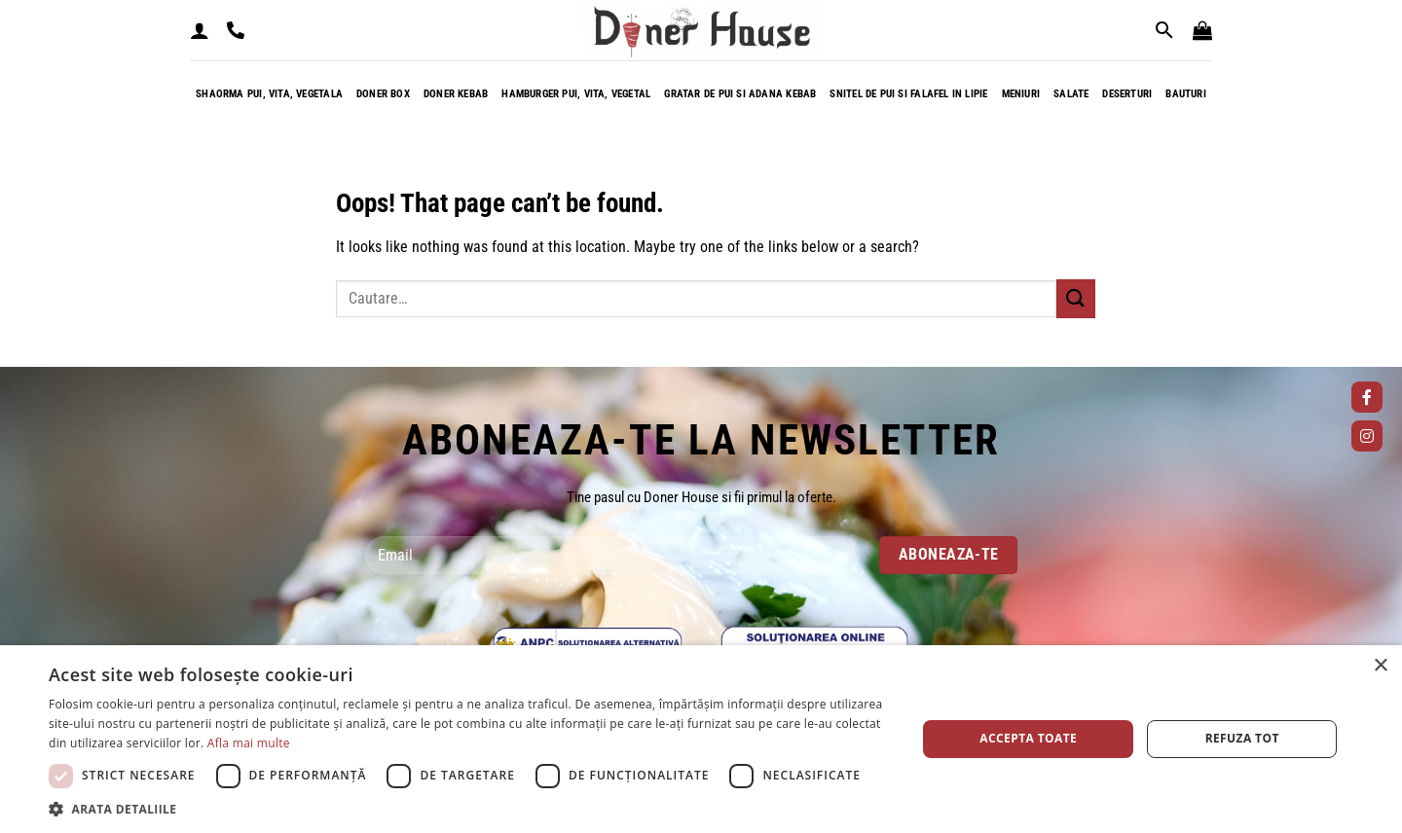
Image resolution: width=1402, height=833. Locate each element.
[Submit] (1075, 298)
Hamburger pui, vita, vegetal (575, 94)
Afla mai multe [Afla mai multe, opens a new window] (248, 743)
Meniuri (1021, 94)
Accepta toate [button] (1028, 738)
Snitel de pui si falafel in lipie (908, 94)
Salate (1070, 94)
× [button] (1380, 666)
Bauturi (1185, 94)
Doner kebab (456, 94)
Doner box (383, 94)
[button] (199, 30)
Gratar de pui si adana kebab (740, 94)
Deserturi (1127, 94)
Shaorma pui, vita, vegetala (269, 94)
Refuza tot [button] (1242, 738)
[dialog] (701, 739)
